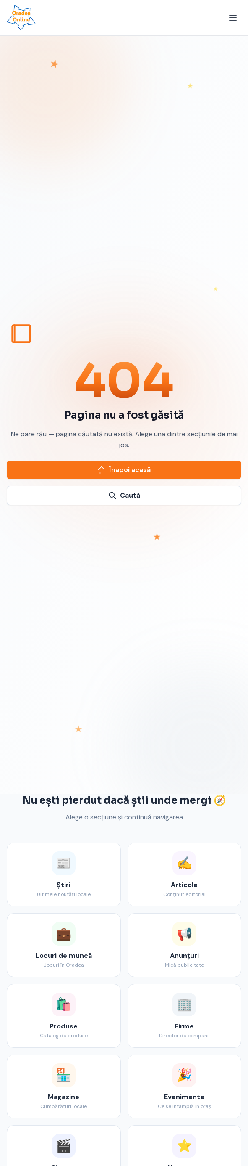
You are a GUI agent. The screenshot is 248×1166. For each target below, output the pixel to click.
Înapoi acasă (124, 469)
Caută (124, 495)
